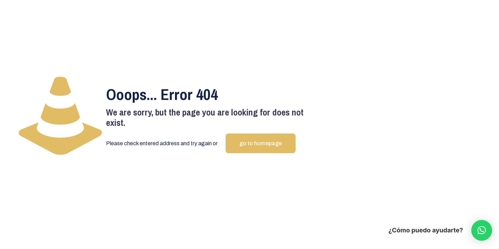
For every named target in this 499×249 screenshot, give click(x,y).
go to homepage (260, 143)
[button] (481, 230)
